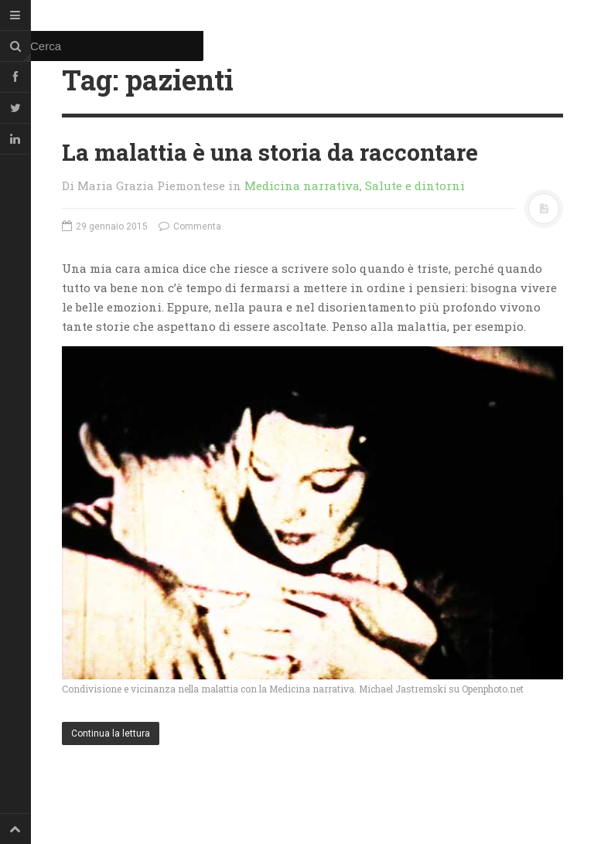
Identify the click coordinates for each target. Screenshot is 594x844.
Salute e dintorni (415, 185)
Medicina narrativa (302, 185)
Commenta (190, 226)
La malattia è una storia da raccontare (270, 152)
